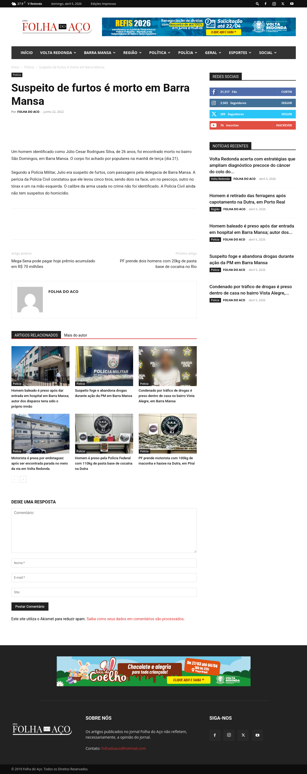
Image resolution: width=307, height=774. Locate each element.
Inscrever (284, 125)
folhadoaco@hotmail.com (123, 748)
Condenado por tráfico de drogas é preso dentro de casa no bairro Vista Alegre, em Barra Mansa (167, 395)
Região (132, 52)
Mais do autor (75, 335)
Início (15, 67)
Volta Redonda (58, 52)
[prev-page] (14, 479)
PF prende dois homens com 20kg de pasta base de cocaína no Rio (158, 264)
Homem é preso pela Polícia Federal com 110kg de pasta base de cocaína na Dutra (104, 463)
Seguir (286, 103)
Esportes (240, 52)
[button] (257, 4)
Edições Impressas (103, 4)
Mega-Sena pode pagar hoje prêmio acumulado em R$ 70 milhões (53, 264)
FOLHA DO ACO (28, 112)
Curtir (286, 92)
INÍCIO (27, 52)
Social (268, 52)
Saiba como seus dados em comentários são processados (135, 619)
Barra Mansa (99, 52)
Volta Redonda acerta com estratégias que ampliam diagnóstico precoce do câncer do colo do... (253, 165)
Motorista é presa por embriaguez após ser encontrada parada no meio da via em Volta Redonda (39, 463)
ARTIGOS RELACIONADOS (36, 335)
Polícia (187, 52)
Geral (213, 52)
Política (160, 52)
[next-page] (23, 479)
